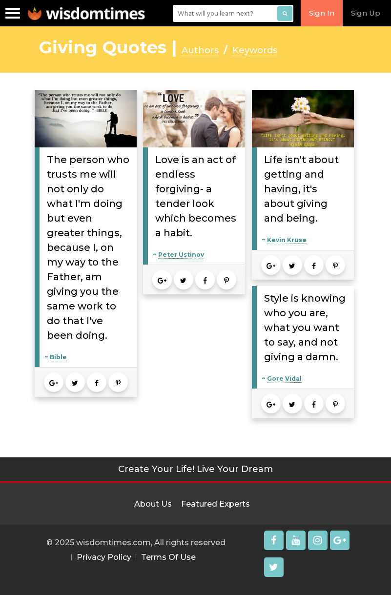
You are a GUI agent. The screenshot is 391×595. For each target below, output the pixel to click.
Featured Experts (215, 504)
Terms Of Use (168, 557)
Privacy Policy (104, 557)
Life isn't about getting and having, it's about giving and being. (301, 189)
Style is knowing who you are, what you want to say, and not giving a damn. (305, 327)
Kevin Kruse (287, 240)
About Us (153, 504)
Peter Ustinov (181, 254)
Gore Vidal (284, 378)
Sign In (321, 13)
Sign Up (365, 13)
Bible (58, 357)
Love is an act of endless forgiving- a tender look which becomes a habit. (195, 196)
